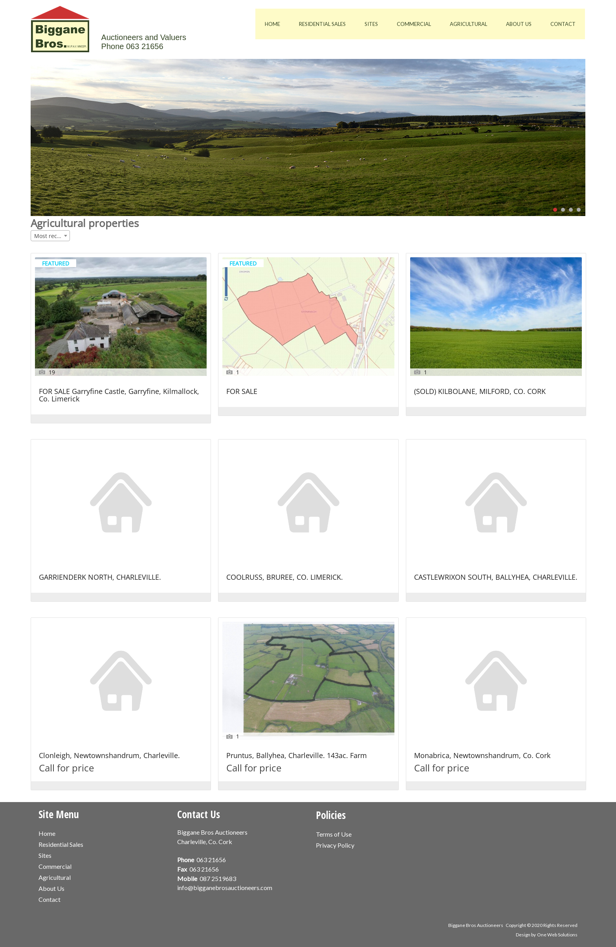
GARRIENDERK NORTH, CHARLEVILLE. (100, 577)
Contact (563, 24)
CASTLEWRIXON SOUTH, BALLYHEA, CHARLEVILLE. (496, 577)
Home (272, 24)
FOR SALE (241, 392)
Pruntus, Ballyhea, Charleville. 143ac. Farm (296, 756)
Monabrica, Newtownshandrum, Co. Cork (482, 756)
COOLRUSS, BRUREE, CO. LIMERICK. (284, 577)
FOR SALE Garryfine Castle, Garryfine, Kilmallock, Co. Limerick (119, 395)
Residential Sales (322, 24)
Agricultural (468, 24)
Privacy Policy (335, 845)
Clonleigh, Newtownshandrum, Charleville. (109, 756)
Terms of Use (334, 834)
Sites (371, 24)
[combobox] (50, 235)
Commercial (414, 24)
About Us (519, 24)
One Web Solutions (557, 935)
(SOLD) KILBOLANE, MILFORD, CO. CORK (480, 392)
